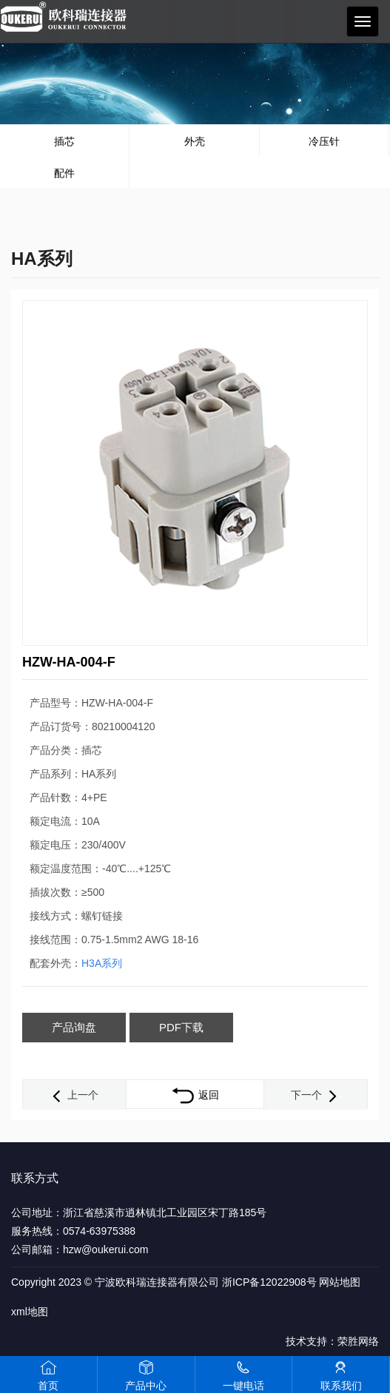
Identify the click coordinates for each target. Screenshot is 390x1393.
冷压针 (324, 141)
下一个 (315, 1095)
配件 (64, 173)
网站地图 (339, 1282)
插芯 (64, 141)
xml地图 (29, 1312)
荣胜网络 (358, 1341)
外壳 (194, 141)
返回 (195, 1095)
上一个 (74, 1095)
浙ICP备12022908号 (269, 1282)
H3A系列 (101, 963)
